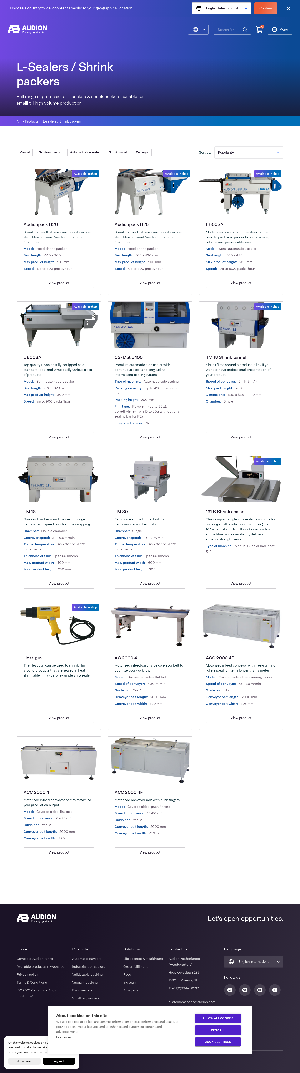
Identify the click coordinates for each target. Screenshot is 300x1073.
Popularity (249, 152)
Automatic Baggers (86, 959)
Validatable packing (87, 974)
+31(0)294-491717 (185, 988)
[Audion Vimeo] (245, 990)
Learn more (63, 1037)
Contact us (178, 949)
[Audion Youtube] (260, 990)
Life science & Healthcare (143, 959)
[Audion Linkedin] (230, 990)
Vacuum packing (85, 982)
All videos (130, 990)
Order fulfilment (135, 966)
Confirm (265, 8)
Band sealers (82, 990)
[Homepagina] (18, 121)
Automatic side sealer (85, 152)
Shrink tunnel (118, 152)
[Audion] (28, 30)
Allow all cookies (219, 1018)
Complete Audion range (35, 959)
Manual (25, 152)
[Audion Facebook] (275, 990)
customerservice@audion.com (192, 1002)
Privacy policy (27, 974)
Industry (129, 982)
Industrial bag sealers (88, 966)
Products (31, 121)
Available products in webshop (41, 966)
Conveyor (142, 152)
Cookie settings (219, 1042)
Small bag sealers (85, 998)
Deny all (219, 1030)
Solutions (131, 949)
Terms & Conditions (32, 982)
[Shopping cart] (258, 30)
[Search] (244, 30)
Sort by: (205, 152)
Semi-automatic (50, 152)
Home (22, 949)
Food (127, 974)
